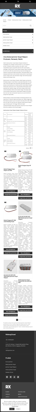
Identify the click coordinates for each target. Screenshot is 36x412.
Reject (12, 409)
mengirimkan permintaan (11, 194)
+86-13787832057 (10, 339)
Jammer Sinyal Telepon (8, 40)
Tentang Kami (21, 392)
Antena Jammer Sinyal (7, 42)
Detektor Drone (6, 45)
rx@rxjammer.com (10, 350)
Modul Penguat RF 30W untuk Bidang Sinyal (10, 220)
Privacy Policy (15, 406)
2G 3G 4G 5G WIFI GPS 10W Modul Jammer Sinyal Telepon (11, 276)
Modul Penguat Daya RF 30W (24, 166)
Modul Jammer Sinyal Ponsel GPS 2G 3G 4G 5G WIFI (24, 281)
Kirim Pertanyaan (22, 396)
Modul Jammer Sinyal (16, 20)
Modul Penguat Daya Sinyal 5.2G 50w (9, 169)
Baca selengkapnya (10, 191)
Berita (19, 394)
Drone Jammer (6, 34)
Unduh (7, 396)
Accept (18, 409)
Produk (9, 20)
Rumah (7, 392)
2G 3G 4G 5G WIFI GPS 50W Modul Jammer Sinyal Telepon (25, 218)
